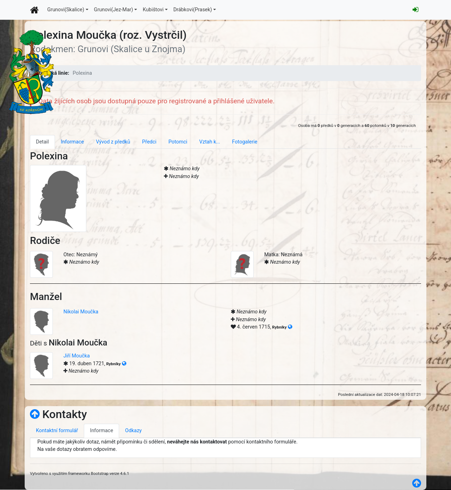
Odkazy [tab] (133, 431)
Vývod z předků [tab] (113, 142)
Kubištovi (153, 10)
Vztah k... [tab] (209, 142)
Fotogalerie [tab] (245, 142)
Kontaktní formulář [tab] (57, 431)
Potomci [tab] (177, 142)
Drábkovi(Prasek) (192, 10)
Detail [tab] (42, 142)
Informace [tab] (72, 142)
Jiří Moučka (76, 356)
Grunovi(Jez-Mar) (113, 10)
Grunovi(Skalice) (65, 10)
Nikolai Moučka (80, 312)
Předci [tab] (149, 142)
